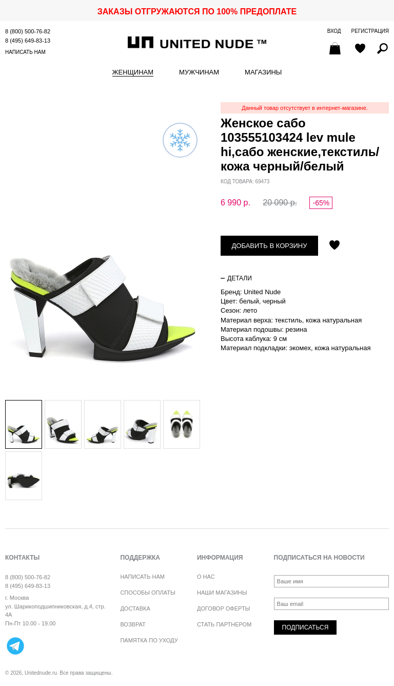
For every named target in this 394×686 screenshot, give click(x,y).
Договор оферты (223, 608)
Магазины (263, 72)
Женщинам (132, 72)
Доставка (135, 608)
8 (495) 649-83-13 (27, 40)
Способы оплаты (147, 592)
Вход (334, 31)
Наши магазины (222, 592)
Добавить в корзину (269, 246)
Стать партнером (224, 624)
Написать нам (25, 52)
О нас (206, 577)
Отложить (334, 246)
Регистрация (370, 31)
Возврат (132, 624)
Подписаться (305, 627)
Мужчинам (199, 72)
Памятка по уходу (149, 640)
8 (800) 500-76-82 (27, 31)
